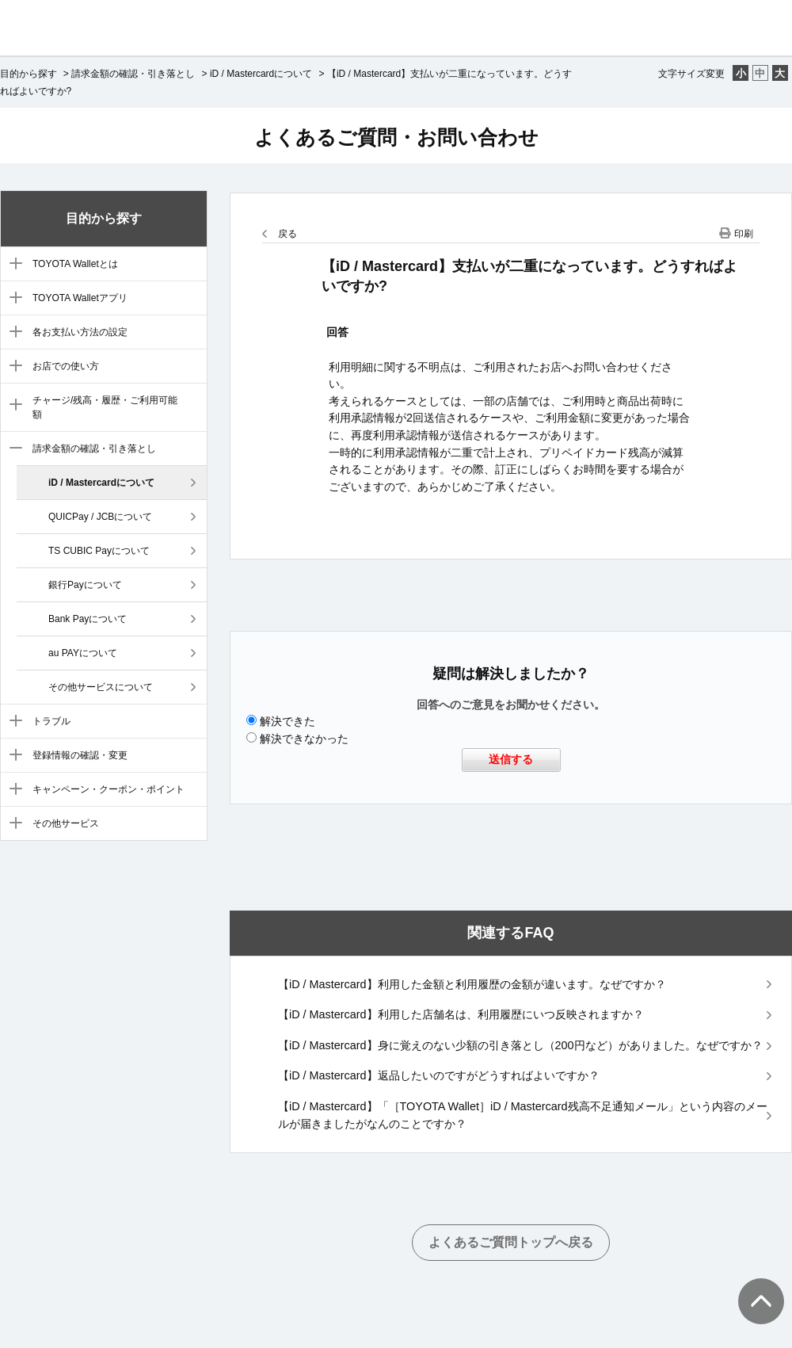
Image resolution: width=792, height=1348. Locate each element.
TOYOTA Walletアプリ (80, 298)
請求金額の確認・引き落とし (133, 73)
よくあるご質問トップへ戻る (510, 1242)
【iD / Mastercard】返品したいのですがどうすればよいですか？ (439, 1075)
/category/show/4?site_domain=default (12, 299)
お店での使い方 (65, 366)
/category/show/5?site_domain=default (12, 333)
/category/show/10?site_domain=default (12, 756)
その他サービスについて (100, 687)
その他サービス (65, 823)
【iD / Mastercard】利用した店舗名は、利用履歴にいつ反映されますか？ (461, 1014)
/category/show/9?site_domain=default (12, 722)
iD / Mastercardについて (261, 73)
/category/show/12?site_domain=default (12, 824)
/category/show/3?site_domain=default (12, 265)
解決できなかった (304, 738)
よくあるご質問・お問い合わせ (396, 137)
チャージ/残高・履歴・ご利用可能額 (104, 407)
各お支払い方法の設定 (80, 332)
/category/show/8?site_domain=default (12, 449)
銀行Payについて (85, 584)
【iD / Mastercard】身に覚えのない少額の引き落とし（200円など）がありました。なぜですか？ (520, 1045)
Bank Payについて (87, 618)
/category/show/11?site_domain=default (12, 790)
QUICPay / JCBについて (100, 516)
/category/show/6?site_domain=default (12, 367)
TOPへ (752, 1285)
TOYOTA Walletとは (75, 263)
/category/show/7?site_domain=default (12, 406)
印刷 (743, 233)
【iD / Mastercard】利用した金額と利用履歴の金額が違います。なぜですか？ (472, 984)
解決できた (287, 721)
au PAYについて (82, 653)
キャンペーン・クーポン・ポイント (108, 789)
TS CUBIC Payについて (99, 550)
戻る (287, 233)
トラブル (51, 721)
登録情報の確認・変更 (80, 755)
